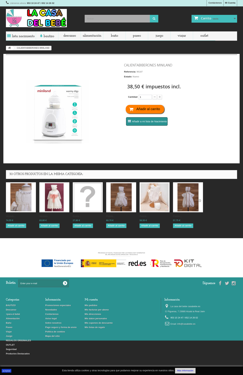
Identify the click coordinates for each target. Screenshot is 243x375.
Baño (114, 36)
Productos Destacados (18, 353)
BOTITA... (77, 216)
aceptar (6, 370)
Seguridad (11, 349)
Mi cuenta (91, 299)
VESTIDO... (11, 216)
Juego (159, 36)
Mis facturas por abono (97, 309)
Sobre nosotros (53, 323)
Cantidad (133, 97)
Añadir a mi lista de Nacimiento (149, 121)
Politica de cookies (55, 331)
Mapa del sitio (52, 336)
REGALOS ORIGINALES (18, 340)
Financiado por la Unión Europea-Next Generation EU (121, 249)
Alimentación (92, 36)
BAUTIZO (49, 36)
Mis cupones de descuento (99, 323)
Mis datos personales (96, 318)
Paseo (137, 36)
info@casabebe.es (186, 324)
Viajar (182, 36)
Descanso (69, 36)
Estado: (128, 76)
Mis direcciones (93, 314)
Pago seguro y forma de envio (61, 327)
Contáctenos (215, 3)
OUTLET (204, 36)
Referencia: (130, 71)
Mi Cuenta (230, 3)
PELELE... (110, 216)
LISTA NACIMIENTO (23, 36)
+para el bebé (13, 314)
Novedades (51, 309)
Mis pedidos (91, 305)
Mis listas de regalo (95, 327)
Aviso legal (51, 318)
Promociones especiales (58, 305)
